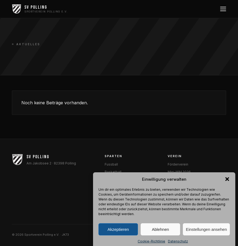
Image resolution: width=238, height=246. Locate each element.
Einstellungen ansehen (206, 236)
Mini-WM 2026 (179, 172)
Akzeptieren (118, 236)
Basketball (113, 172)
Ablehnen (160, 236)
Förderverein (178, 164)
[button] (227, 185)
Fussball (111, 164)
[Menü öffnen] (222, 9)
